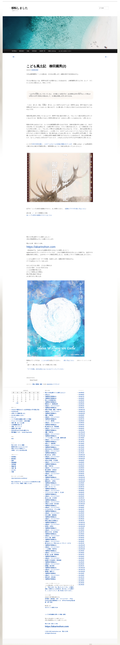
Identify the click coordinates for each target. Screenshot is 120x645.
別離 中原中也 (49, 432)
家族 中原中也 (49, 466)
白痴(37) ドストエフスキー (52, 462)
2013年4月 (81, 537)
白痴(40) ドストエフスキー (52, 445)
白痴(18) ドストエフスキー (52, 569)
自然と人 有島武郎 (50, 443)
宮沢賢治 (14, 51)
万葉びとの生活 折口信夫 (52, 503)
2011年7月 (81, 577)
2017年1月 (81, 453)
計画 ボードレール (50, 486)
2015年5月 (81, 490)
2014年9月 (81, 505)
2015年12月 (82, 477)
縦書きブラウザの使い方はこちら (75, 208)
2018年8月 (81, 417)
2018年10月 (82, 413)
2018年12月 (82, 409)
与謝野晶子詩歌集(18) (50, 522)
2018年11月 (82, 411)
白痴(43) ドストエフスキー (52, 428)
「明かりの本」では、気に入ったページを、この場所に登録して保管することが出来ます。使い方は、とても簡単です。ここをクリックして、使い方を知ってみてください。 (59, 589)
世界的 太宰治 (49, 526)
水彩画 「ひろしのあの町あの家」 (19, 450)
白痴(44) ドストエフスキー (52, 422)
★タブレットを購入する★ (51, 607)
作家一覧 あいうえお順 (17, 422)
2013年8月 (81, 530)
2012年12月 (82, 545)
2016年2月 (81, 473)
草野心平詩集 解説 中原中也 (53, 409)
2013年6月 (81, 534)
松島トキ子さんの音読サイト (18, 448)
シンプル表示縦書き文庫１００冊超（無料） (55, 614)
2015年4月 (81, 492)
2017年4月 (81, 447)
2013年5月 (81, 535)
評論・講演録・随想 (37, 384)
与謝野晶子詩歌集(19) (50, 517)
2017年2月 (81, 451)
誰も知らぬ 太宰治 (50, 454)
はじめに (13, 470)
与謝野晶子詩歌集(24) (50, 488)
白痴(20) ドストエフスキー (52, 558)
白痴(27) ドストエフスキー (52, 518)
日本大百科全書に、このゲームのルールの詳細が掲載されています (52, 144)
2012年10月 (82, 549)
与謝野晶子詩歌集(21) (50, 505)
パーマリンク (56, 384)
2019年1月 (81, 407)
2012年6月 (81, 556)
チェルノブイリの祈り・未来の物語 (20, 421)
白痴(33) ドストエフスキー (52, 485)
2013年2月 (81, 541)
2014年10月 (82, 503)
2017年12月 (82, 432)
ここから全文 (45, 360)
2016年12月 (82, 454)
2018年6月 (81, 421)
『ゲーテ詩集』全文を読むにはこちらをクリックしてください (45, 369)
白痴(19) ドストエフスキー (52, 564)
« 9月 (17, 403)
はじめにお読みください (65, 51)
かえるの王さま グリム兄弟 (52, 509)
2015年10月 (82, 481)
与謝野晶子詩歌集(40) (50, 398)
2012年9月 (81, 550)
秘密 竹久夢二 (49, 475)
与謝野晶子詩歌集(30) (50, 453)
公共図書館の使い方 (16, 424)
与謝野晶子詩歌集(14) (50, 545)
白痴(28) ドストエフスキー (52, 513)
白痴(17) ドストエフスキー (52, 575)
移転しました (19, 8)
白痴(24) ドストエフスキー (52, 535)
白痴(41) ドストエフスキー (52, 439)
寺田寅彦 (34, 51)
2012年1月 (81, 566)
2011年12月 (82, 567)
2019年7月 (81, 396)
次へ (107, 56)
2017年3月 (81, 449)
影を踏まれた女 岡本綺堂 (52, 426)
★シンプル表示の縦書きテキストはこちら (39, 215)
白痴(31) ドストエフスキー (52, 496)
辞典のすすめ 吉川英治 (51, 532)
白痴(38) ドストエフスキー (52, 456)
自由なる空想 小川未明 (51, 460)
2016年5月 (81, 468)
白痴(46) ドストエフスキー (52, 411)
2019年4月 (81, 402)
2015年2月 (81, 496)
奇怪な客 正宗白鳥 (50, 577)
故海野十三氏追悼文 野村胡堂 (53, 560)
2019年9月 (81, 392)
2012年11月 (82, 547)
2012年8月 (81, 552)
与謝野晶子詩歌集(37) (50, 413)
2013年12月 (82, 522)
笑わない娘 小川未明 (51, 498)
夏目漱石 (21, 51)
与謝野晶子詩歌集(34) (50, 430)
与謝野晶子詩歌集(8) (50, 579)
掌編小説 (13, 466)
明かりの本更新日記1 (50, 400)
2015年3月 (81, 494)
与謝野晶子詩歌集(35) (50, 424)
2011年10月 (82, 571)
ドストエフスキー (64, 598)
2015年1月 (81, 498)
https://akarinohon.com (40, 246)
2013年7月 (81, 532)
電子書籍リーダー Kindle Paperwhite (21, 432)
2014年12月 (82, 500)
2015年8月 (81, 485)
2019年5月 (81, 400)
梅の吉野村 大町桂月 (51, 470)
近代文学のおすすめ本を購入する (20, 430)
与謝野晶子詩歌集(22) (50, 500)
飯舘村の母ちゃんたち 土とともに (19, 446)
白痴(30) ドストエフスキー (52, 502)
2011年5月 (81, 581)
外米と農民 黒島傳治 (51, 515)
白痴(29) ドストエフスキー (52, 507)
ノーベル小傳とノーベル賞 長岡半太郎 (55, 437)
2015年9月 (81, 483)
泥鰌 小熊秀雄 (49, 415)
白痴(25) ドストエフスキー (52, 530)
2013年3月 (81, 539)
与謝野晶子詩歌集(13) (50, 550)
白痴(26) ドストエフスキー (52, 524)
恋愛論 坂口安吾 (49, 566)
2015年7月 (81, 486)
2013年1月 (81, 543)
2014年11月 (82, 502)
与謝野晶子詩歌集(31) (50, 447)
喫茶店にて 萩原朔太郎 (51, 404)
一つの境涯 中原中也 (51, 549)
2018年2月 (81, 428)
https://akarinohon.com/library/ (19, 478)
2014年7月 (81, 509)
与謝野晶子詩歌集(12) (50, 556)
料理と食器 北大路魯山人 (51, 520)
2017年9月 (81, 437)
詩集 (28, 51)
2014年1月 (81, 520)
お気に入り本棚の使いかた (18, 413)
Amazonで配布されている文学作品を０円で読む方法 (25, 409)
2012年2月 (81, 564)
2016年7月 (81, 464)
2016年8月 (81, 462)
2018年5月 (81, 422)
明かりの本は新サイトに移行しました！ (55, 392)
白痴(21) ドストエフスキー (52, 552)
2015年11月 (82, 479)
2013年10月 (82, 526)
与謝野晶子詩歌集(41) (50, 396)
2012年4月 (81, 560)
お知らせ (47, 394)
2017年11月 (82, 434)
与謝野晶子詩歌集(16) (50, 534)
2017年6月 (81, 443)
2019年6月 (81, 398)
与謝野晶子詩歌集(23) (50, 494)
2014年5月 (81, 513)
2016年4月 (81, 470)
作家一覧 (13, 468)
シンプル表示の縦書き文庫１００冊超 (21, 419)
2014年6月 (81, 511)
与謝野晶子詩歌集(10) (50, 567)
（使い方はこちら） (69, 360)
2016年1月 (81, 475)
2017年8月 (81, 439)
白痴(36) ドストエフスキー (52, 468)
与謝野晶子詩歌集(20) (50, 511)
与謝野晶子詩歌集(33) (50, 436)
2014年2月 (81, 518)
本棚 (12, 472)
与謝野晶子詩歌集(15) (50, 539)
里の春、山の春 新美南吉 (52, 554)
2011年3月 (81, 584)
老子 (57, 598)
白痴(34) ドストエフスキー (52, 479)
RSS (12, 438)
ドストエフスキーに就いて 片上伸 (54, 492)
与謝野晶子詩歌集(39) (50, 402)
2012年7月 (81, 554)
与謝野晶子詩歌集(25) (50, 483)
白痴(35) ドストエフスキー (52, 473)
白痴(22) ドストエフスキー (52, 547)
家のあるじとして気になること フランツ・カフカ (58, 543)
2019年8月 (81, 394)
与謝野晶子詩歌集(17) (50, 528)
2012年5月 (81, 558)
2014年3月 (81, 517)
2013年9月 (81, 528)
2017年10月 (82, 436)
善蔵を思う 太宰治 (50, 481)
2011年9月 (81, 573)
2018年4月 (81, 424)
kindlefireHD (14, 411)
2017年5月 (81, 445)
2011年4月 (81, 582)
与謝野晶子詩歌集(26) (50, 477)
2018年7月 (81, 419)
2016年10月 (82, 458)
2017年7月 (81, 441)
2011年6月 (81, 579)
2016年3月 (81, 471)
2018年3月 (81, 426)
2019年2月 (81, 405)
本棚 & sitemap (52, 51)
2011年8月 (81, 575)
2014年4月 (81, 515)
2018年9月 (81, 415)
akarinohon (50, 384)
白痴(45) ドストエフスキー (52, 417)
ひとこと (13, 417)
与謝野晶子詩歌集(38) (50, 407)
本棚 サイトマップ (16, 426)
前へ (13, 56)
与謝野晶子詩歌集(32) (50, 441)
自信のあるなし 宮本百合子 (52, 449)
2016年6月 (81, 466)
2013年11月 (82, 524)
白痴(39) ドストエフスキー (52, 451)
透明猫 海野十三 (49, 571)
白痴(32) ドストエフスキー (52, 490)
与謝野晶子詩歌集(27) (50, 471)
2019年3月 (81, 404)
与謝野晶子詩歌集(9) (50, 573)
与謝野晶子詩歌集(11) (50, 562)
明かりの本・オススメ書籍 (17, 445)
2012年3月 (81, 562)
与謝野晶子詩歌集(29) (50, 458)
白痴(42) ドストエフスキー (52, 434)
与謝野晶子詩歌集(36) (50, 419)
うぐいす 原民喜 (49, 421)
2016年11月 (82, 456)
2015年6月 (81, 488)
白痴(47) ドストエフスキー (52, 405)
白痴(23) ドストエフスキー (52, 541)
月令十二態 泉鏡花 (50, 537)
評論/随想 (13, 462)
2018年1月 (81, 430)
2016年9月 (81, 460)
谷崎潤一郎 (42, 51)
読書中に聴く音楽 (16, 428)
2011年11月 (82, 569)
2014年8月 (81, 507)
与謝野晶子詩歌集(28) (50, 464)
